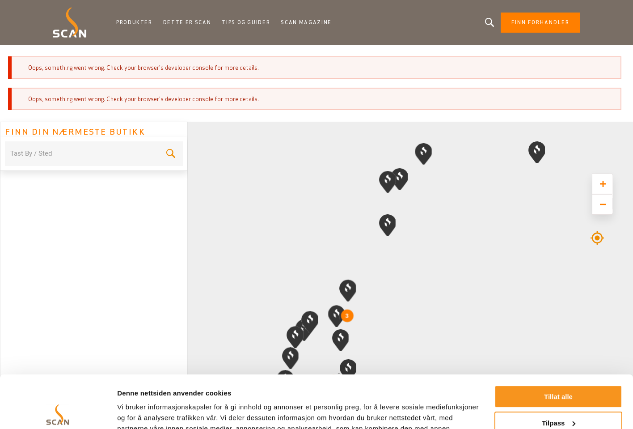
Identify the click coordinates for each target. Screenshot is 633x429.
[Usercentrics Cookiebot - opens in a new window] (58, 411)
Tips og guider (246, 22)
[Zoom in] (602, 184)
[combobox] (81, 153)
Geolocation (597, 232)
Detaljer (129, 411)
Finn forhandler (540, 22)
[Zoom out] (602, 204)
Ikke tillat (558, 396)
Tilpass (558, 370)
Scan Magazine (306, 22)
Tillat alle (558, 344)
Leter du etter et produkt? (489, 22)
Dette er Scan (187, 22)
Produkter (134, 22)
